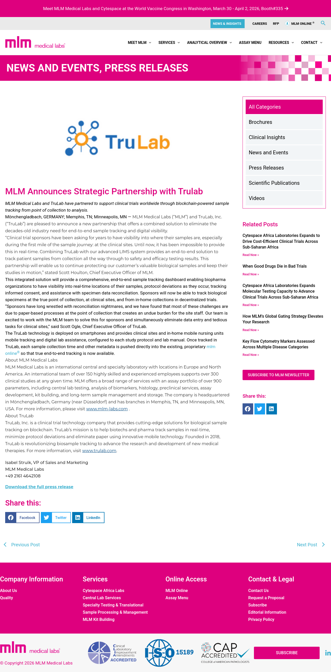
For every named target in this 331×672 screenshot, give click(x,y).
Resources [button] (281, 43)
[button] (148, 43)
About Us (8, 591)
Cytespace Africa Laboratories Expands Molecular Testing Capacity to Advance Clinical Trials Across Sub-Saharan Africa (280, 291)
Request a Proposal (266, 598)
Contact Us (258, 591)
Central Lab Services (102, 598)
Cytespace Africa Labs (103, 591)
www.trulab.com (99, 450)
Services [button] (169, 43)
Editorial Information (267, 612)
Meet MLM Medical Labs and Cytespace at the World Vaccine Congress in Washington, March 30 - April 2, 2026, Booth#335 (165, 8)
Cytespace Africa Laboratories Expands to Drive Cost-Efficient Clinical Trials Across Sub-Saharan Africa (281, 241)
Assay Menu (250, 43)
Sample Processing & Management (115, 612)
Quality (6, 598)
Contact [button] (311, 43)
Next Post (307, 544)
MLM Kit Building (99, 620)
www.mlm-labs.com (107, 408)
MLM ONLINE (299, 24)
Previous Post (25, 544)
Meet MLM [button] (139, 43)
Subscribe (257, 605)
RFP (276, 24)
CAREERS (259, 24)
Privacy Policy (261, 620)
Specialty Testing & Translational (113, 605)
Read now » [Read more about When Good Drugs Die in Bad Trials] (251, 274)
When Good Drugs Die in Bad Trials (275, 266)
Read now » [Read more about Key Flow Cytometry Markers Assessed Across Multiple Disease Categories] (251, 355)
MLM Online (177, 591)
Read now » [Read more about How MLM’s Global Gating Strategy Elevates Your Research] (251, 330)
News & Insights (227, 24)
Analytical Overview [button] (209, 43)
